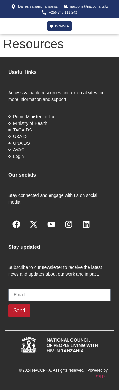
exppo (101, 376)
